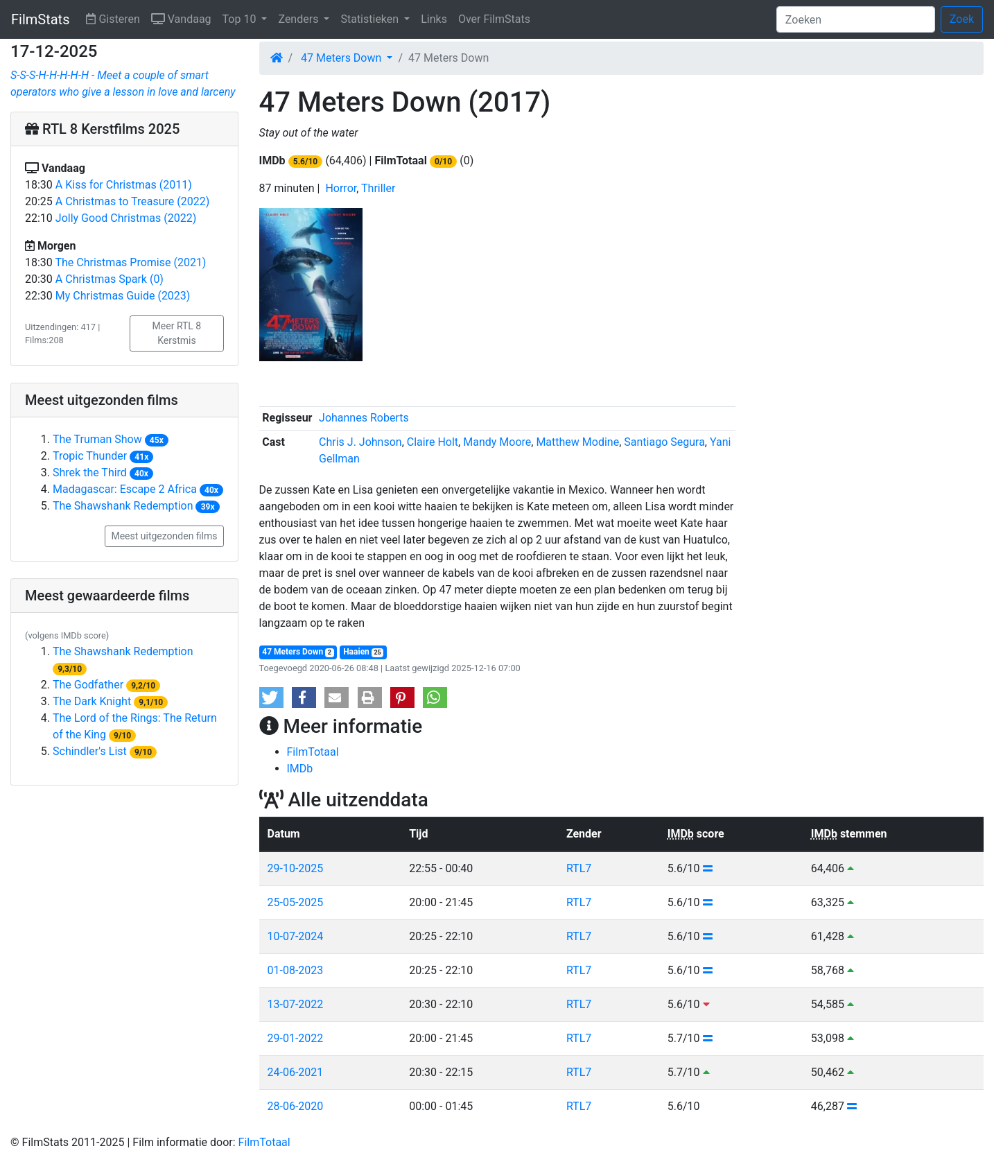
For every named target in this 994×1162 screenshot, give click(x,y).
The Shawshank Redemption (123, 505)
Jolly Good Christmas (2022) (125, 218)
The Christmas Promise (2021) (131, 262)
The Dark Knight (92, 701)
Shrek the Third (90, 472)
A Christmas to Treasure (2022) (132, 201)
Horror (340, 188)
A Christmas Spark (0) (109, 279)
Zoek (962, 19)
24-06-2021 (296, 1072)
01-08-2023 (296, 970)
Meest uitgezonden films (164, 535)
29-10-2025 (296, 868)
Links (434, 19)
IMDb (300, 768)
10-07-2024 (296, 936)
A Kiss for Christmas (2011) (123, 184)
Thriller (378, 188)
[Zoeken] (855, 19)
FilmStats (40, 19)
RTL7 (578, 868)
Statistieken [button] (370, 19)
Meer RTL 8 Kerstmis (177, 333)
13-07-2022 (296, 1004)
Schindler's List (90, 751)
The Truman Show (97, 439)
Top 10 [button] (241, 19)
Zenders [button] (299, 19)
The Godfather (88, 684)
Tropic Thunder (90, 455)
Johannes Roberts (364, 417)
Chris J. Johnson (360, 442)
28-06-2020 (296, 1106)
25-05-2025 (296, 902)
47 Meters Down (297, 652)
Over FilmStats (494, 19)
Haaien (363, 652)
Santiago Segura (664, 442)
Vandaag (184, 18)
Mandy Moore (497, 442)
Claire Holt (432, 442)
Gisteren (115, 18)
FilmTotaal (313, 751)
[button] (271, 697)
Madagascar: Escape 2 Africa (125, 489)
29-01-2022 (296, 1038)
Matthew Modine (577, 442)
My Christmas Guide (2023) (123, 295)
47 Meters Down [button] (342, 57)
